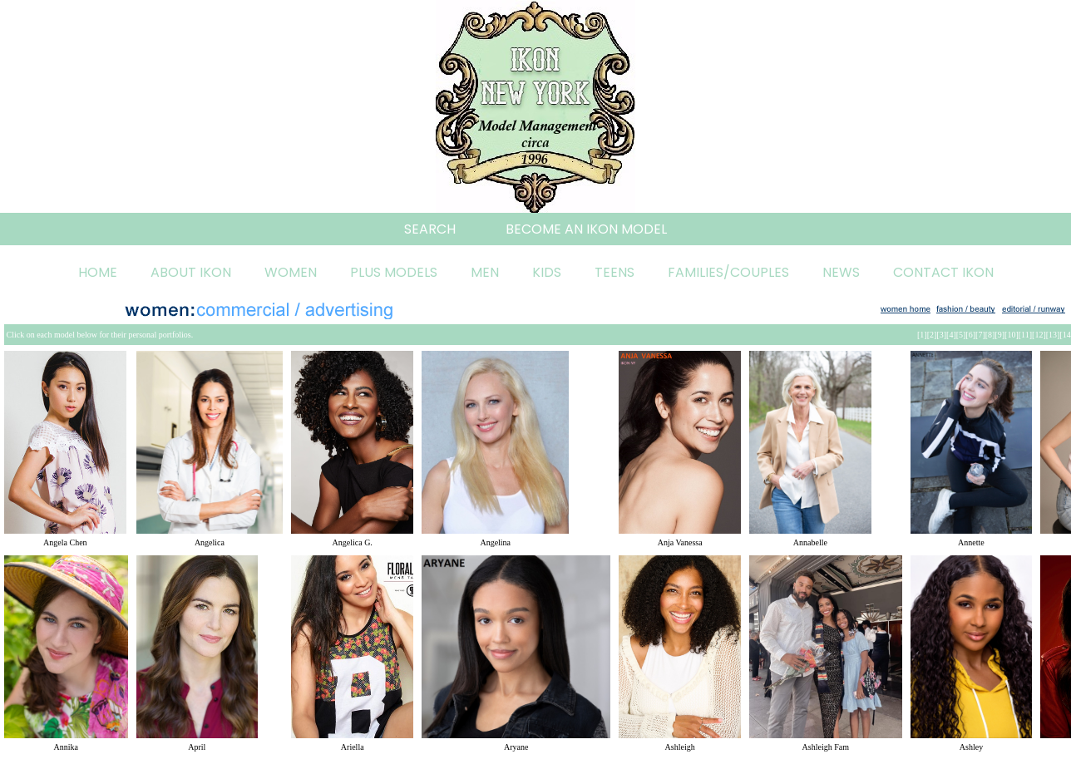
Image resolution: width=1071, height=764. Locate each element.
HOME (97, 272)
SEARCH (430, 229)
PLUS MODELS (393, 272)
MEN (485, 272)
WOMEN (290, 272)
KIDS (546, 272)
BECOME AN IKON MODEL (586, 229)
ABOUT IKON (191, 272)
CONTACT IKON (943, 272)
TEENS (614, 272)
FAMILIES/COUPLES (728, 272)
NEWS (841, 272)
